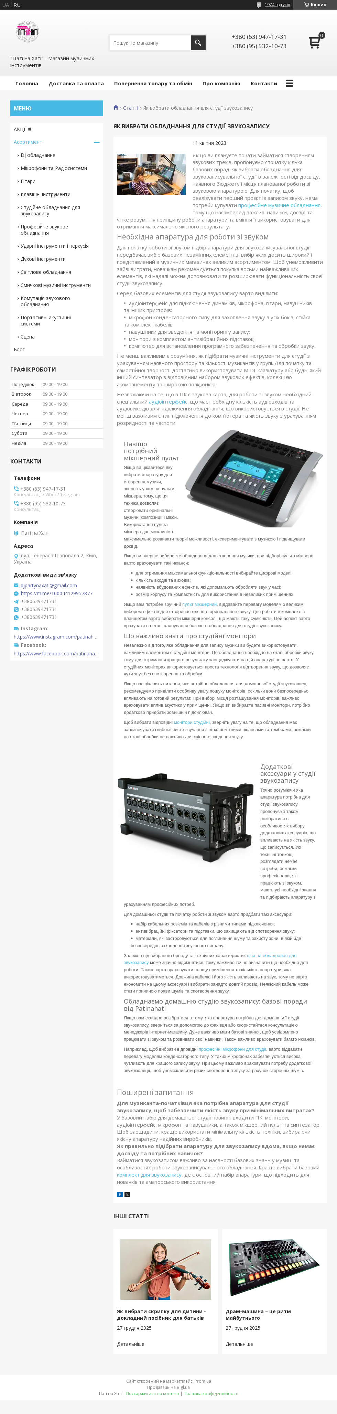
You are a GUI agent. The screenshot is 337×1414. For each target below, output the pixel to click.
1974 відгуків (277, 5)
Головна (26, 83)
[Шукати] (198, 42)
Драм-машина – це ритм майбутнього (258, 1314)
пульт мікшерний (199, 604)
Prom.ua (203, 1381)
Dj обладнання (38, 155)
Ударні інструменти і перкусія (55, 246)
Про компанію (221, 83)
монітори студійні (192, 722)
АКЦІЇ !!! (22, 129)
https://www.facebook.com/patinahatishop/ (57, 654)
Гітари (28, 181)
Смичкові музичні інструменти (56, 285)
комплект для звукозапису (149, 1174)
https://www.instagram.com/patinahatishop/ (57, 637)
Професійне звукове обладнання (44, 229)
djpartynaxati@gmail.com (49, 585)
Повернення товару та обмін (153, 83)
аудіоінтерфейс (168, 401)
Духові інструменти (43, 259)
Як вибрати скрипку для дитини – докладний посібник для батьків (162, 1314)
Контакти (264, 83)
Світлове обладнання (46, 272)
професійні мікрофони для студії (232, 1049)
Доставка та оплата (76, 83)
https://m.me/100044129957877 (57, 593)
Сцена (28, 336)
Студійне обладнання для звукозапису (50, 210)
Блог (19, 349)
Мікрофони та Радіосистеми (54, 168)
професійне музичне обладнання (279, 205)
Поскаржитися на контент (152, 1393)
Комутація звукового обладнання (45, 301)
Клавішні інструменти (45, 194)
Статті (130, 108)
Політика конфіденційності (211, 1393)
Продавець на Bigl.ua (168, 1387)
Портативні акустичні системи (46, 320)
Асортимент (28, 142)
